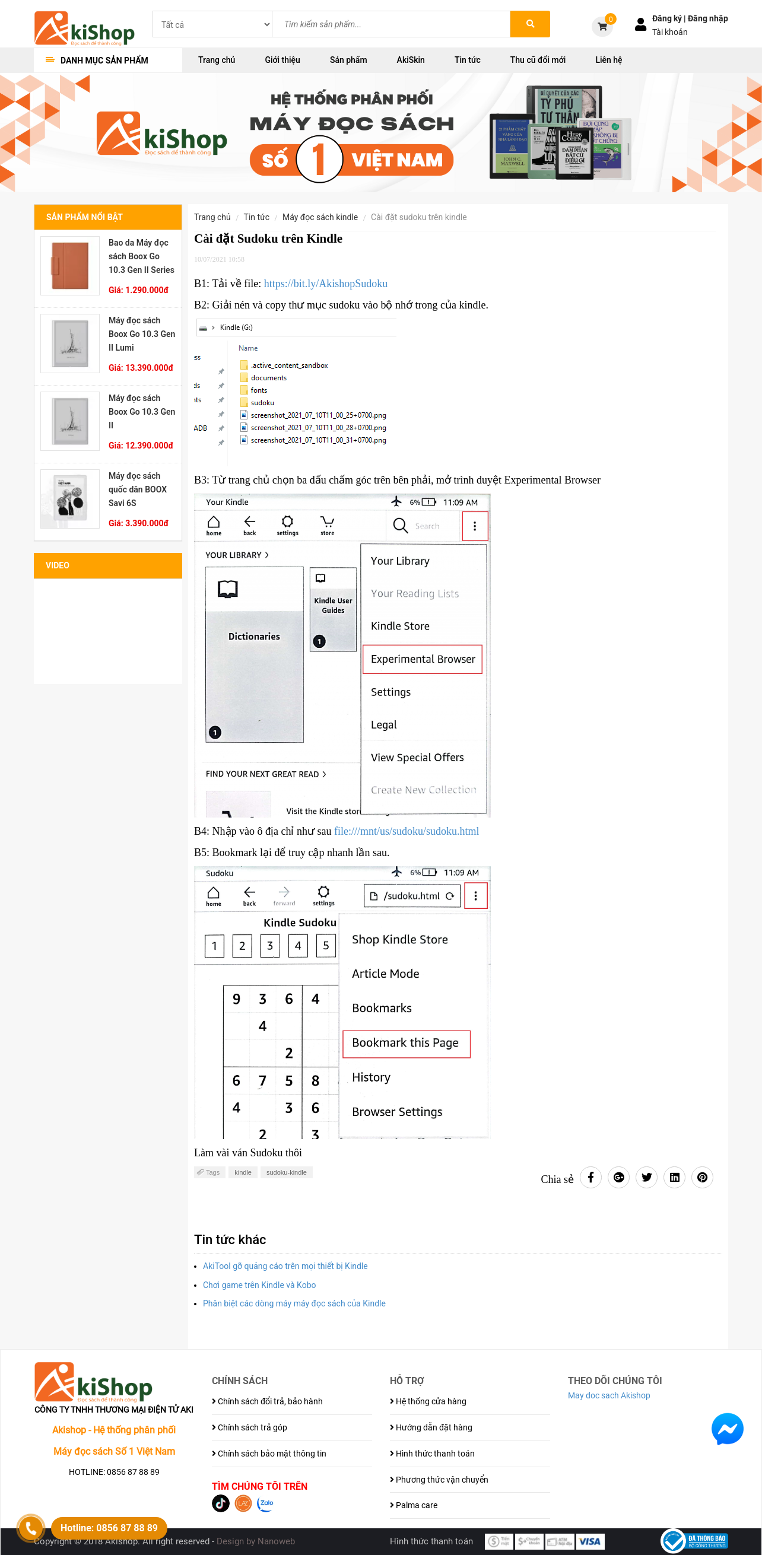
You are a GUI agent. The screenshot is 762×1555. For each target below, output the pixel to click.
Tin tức (468, 60)
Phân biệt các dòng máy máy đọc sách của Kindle (295, 1303)
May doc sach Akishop (609, 1395)
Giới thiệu (282, 60)
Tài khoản (670, 32)
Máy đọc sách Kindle (320, 217)
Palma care (413, 1505)
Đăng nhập (708, 18)
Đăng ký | (670, 18)
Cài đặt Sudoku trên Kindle (419, 217)
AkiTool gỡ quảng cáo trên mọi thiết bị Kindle (285, 1266)
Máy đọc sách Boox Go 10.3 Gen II (142, 411)
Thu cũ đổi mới (538, 60)
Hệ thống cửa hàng (428, 1401)
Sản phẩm (348, 60)
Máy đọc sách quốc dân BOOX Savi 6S (138, 489)
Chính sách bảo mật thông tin (269, 1453)
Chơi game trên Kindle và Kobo (259, 1285)
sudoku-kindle (286, 1172)
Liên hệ (608, 60)
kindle (243, 1172)
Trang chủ (216, 60)
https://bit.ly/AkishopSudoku (326, 284)
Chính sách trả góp (249, 1427)
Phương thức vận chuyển (439, 1479)
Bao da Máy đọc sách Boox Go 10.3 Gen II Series (141, 256)
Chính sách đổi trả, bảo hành (267, 1401)
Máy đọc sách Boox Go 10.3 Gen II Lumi (142, 334)
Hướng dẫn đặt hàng (431, 1427)
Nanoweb (276, 1541)
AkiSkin (411, 60)
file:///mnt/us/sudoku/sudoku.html (407, 831)
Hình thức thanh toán (432, 1453)
